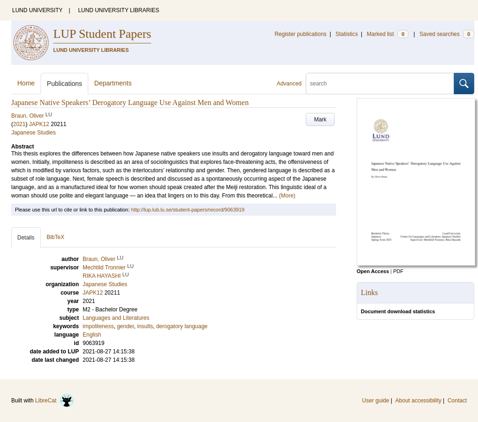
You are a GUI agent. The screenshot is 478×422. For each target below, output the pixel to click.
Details (26, 237)
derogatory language (181, 326)
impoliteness (98, 326)
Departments (113, 83)
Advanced (289, 83)
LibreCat (54, 400)
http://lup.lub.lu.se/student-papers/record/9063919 (188, 209)
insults (145, 326)
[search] (380, 83)
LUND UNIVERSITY (37, 10)
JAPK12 (39, 124)
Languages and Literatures (116, 318)
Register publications (300, 34)
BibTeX (55, 237)
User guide (375, 400)
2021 (19, 124)
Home (26, 83)
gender (125, 326)
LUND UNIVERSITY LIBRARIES (118, 10)
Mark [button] (320, 119)
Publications (64, 83)
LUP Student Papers (102, 34)
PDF (398, 271)
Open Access (373, 271)
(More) (287, 195)
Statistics (347, 34)
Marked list (387, 34)
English (92, 334)
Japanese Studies (33, 132)
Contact (457, 400)
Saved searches (446, 34)
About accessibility (418, 400)
